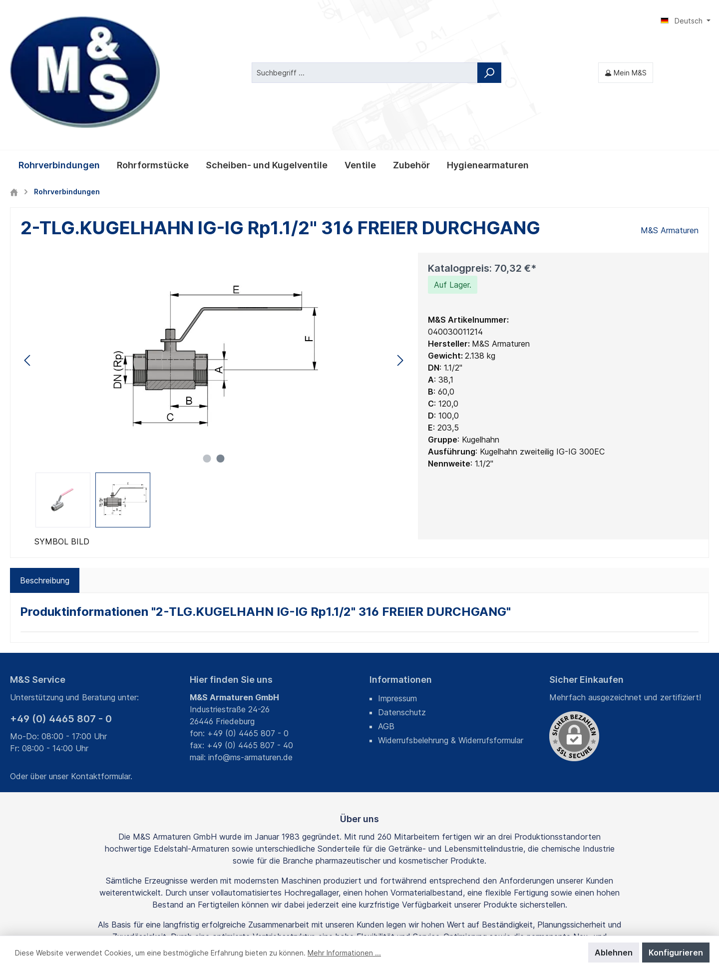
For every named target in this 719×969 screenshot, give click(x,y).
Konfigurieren (676, 953)
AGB (386, 621)
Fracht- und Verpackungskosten (342, 910)
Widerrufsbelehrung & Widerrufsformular (450, 635)
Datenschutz (402, 607)
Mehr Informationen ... (344, 953)
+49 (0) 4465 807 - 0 (61, 613)
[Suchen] (489, 19)
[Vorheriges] (27, 254)
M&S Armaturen (670, 125)
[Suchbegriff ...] (365, 19)
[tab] (44, 475)
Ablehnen (614, 953)
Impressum (397, 593)
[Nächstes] (399, 254)
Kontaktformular (100, 671)
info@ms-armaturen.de (250, 652)
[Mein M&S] (625, 19)
